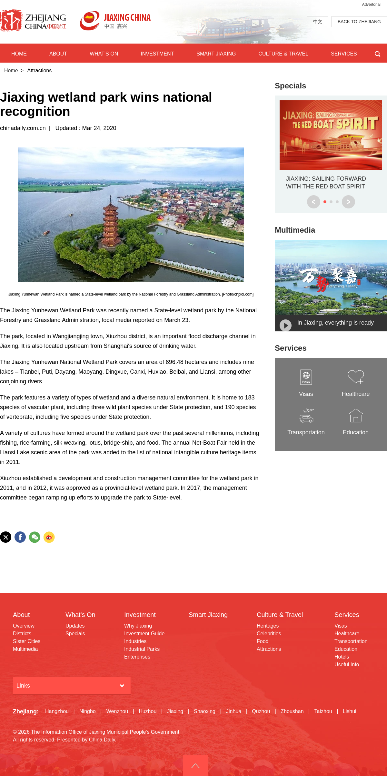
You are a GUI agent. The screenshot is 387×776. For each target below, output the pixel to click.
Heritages (268, 626)
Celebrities (269, 633)
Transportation (351, 641)
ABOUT (58, 53)
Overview (24, 626)
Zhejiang (25, 711)
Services (291, 348)
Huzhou (147, 711)
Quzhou (261, 711)
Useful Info (346, 664)
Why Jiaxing (138, 626)
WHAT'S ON (104, 53)
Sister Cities (26, 641)
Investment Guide (144, 633)
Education (345, 649)
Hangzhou (57, 711)
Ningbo (87, 711)
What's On (80, 614)
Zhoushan (292, 711)
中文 (317, 21)
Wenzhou (117, 711)
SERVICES (344, 53)
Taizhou (323, 711)
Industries (135, 641)
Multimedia (295, 230)
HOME (19, 53)
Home (11, 70)
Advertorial (371, 4)
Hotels (341, 657)
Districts (22, 633)
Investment (140, 614)
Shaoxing (204, 711)
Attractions (269, 649)
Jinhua (233, 711)
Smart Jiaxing (208, 614)
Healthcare (346, 633)
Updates (75, 626)
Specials (290, 85)
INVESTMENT (157, 53)
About (21, 614)
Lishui (349, 711)
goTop (195, 765)
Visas (340, 626)
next (348, 201)
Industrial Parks (142, 649)
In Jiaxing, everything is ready (335, 322)
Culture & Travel (280, 614)
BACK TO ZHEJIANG (359, 21)
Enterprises (137, 657)
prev (313, 201)
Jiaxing (175, 711)
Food (262, 641)
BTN (377, 53)
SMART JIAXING (216, 53)
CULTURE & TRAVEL (283, 53)
